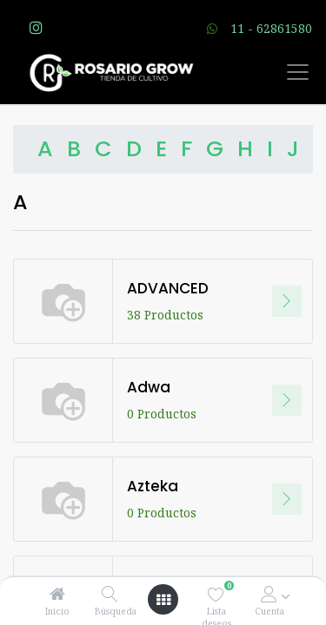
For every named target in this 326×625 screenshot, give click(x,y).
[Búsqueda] (110, 594)
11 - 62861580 (271, 28)
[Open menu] (163, 599)
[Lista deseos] (216, 594)
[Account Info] (269, 594)
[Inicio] (57, 594)
